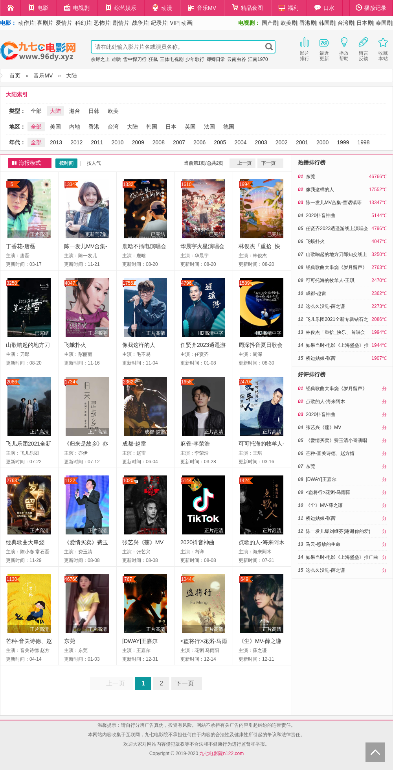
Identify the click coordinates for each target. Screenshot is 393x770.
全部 (36, 111)
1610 (186, 184)
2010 (117, 142)
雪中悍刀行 (135, 59)
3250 (12, 283)
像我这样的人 (138, 345)
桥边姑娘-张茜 (321, 358)
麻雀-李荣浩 (195, 443)
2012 (76, 142)
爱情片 (64, 23)
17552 (129, 283)
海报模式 (30, 163)
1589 (244, 283)
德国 (228, 126)
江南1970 (258, 59)
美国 (55, 126)
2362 (128, 382)
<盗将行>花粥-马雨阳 (328, 492)
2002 (281, 142)
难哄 (116, 59)
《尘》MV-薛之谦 (260, 641)
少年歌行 (194, 59)
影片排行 (304, 48)
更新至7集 (96, 234)
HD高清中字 (210, 333)
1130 (12, 579)
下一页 (268, 163)
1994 (244, 184)
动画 (186, 23)
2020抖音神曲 (197, 542)
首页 (14, 75)
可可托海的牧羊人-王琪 (330, 280)
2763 (12, 480)
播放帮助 (344, 48)
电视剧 (77, 7)
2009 (138, 142)
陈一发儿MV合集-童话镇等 (334, 202)
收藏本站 (383, 48)
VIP (174, 23)
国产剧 (270, 23)
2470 (244, 382)
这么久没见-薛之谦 (325, 306)
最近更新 (324, 48)
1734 (70, 382)
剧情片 (121, 23)
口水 (324, 7)
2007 (179, 142)
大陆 (71, 75)
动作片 (26, 23)
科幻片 (83, 23)
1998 (363, 142)
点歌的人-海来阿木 (262, 542)
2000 (322, 142)
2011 (97, 142)
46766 (70, 579)
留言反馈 (363, 48)
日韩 (93, 111)
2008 (158, 142)
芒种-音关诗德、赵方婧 (330, 453)
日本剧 (364, 23)
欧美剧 (289, 23)
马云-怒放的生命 (323, 544)
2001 (302, 142)
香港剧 (307, 23)
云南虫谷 (236, 59)
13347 (70, 184)
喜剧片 (45, 23)
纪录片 (159, 23)
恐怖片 (102, 23)
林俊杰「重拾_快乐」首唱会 (335, 332)
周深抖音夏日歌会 (261, 345)
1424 (244, 480)
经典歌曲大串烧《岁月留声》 (336, 267)
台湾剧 (346, 23)
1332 (128, 184)
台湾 (113, 126)
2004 (240, 142)
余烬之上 (100, 59)
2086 (12, 382)
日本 (170, 126)
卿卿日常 (215, 59)
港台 (74, 111)
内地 (74, 126)
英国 (190, 126)
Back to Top (375, 752)
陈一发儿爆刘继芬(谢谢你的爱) (338, 531)
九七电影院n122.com (221, 753)
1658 (186, 382)
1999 (343, 142)
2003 (261, 142)
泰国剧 (384, 23)
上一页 (244, 163)
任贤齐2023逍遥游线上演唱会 (337, 228)
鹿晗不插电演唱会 (144, 246)
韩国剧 (327, 23)
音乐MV (202, 7)
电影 (38, 7)
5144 (186, 480)
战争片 (140, 23)
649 (244, 579)
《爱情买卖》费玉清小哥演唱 (336, 440)
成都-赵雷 (155, 432)
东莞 (69, 641)
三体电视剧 (172, 59)
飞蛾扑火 (75, 345)
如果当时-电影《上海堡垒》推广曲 (342, 557)
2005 (220, 142)
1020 (128, 480)
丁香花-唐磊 (20, 246)
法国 (209, 126)
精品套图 (247, 7)
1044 (186, 579)
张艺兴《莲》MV (142, 542)
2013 (56, 142)
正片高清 (39, 234)
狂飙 (153, 59)
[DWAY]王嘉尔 (140, 641)
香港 (93, 126)
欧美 (113, 111)
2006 (199, 142)
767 (128, 579)
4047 (70, 283)
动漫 (162, 7)
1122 (70, 480)
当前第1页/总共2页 (204, 163)
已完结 (158, 234)
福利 (289, 7)
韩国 (151, 126)
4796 (186, 283)
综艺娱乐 (120, 7)
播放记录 (371, 7)
